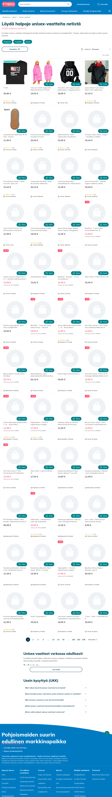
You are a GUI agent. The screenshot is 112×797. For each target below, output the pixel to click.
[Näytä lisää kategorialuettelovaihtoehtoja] (109, 11)
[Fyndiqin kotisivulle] (9, 4)
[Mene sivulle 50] (63, 639)
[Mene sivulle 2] (33, 639)
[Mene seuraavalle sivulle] (93, 639)
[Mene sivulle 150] (78, 639)
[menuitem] (9, 11)
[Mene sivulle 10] (53, 639)
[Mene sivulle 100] (73, 639)
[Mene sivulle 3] (38, 639)
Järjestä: (88, 49)
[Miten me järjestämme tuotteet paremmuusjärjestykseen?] (82, 49)
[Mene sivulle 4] (43, 639)
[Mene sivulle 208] (84, 639)
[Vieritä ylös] (106, 733)
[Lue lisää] (56, 669)
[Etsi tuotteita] (68, 4)
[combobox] (45, 4)
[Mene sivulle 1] (28, 639)
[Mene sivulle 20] (58, 639)
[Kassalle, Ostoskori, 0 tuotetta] (102, 4)
